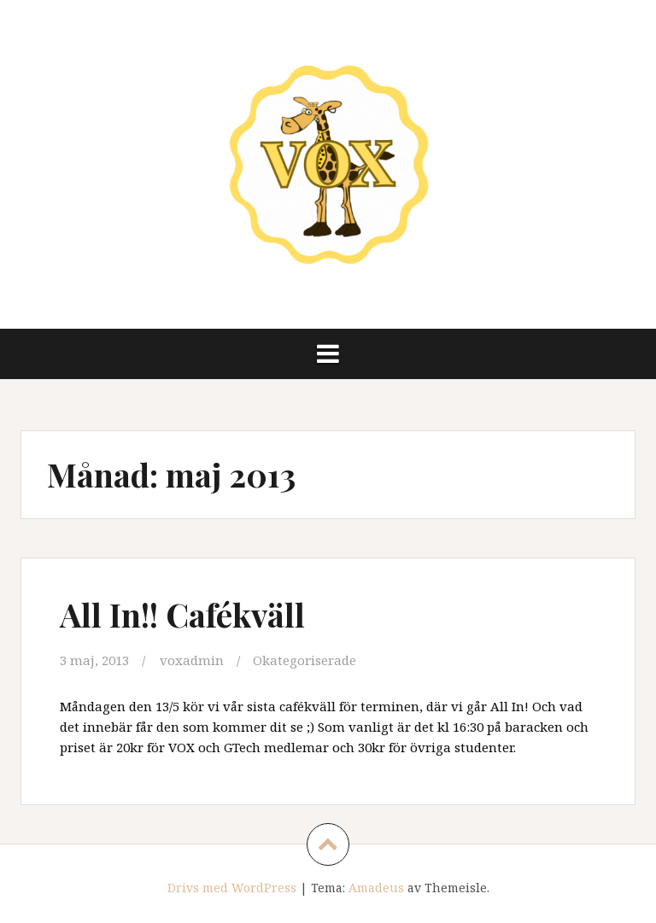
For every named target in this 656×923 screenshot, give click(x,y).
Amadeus (376, 887)
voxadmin (192, 660)
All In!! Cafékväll (182, 614)
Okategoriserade (304, 660)
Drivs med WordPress (231, 887)
